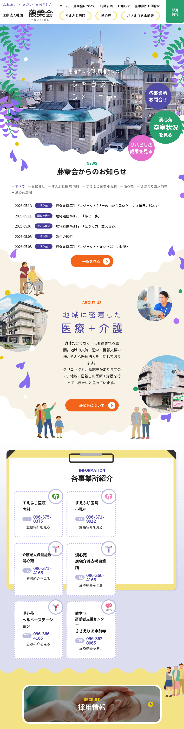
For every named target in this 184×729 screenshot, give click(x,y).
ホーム (64, 5)
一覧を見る (91, 261)
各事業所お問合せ (147, 5)
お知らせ (124, 5)
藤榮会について (84, 5)
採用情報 (175, 11)
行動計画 (106, 5)
